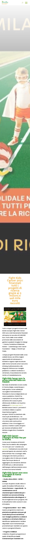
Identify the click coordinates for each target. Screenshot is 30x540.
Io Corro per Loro (16, 405)
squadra (5, 449)
